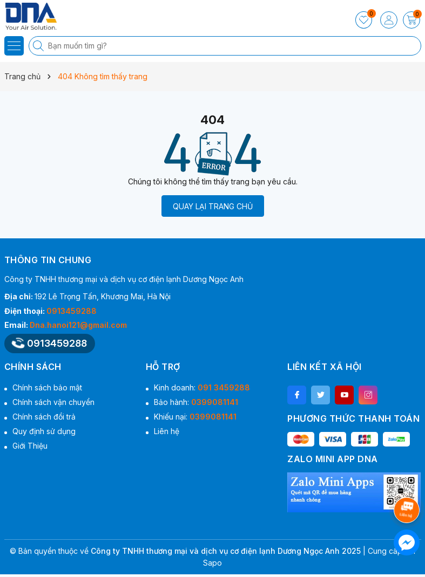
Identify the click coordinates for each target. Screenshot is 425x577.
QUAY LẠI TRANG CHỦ (213, 206)
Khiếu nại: (195, 416)
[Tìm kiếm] (39, 46)
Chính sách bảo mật (47, 387)
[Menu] (14, 46)
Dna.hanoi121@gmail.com (78, 324)
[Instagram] (368, 395)
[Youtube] (344, 395)
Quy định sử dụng (44, 431)
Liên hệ (166, 431)
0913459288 (71, 310)
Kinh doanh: (202, 387)
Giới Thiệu (30, 445)
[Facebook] (296, 395)
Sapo (212, 562)
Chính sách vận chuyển (53, 402)
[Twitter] (320, 395)
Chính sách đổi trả (44, 416)
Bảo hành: (196, 402)
